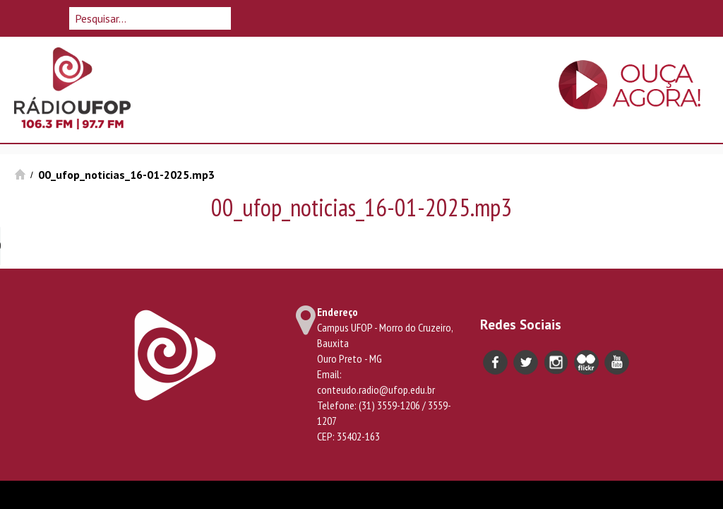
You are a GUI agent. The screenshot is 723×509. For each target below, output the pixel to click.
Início (20, 174)
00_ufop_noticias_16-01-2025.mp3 (126, 175)
